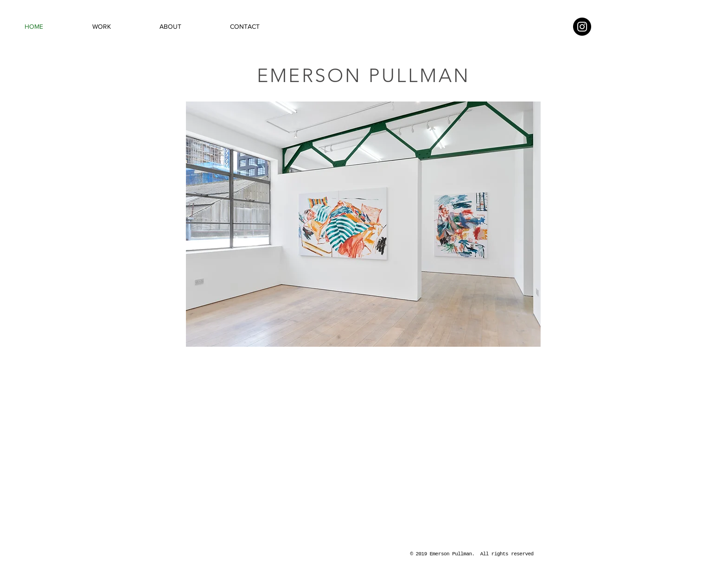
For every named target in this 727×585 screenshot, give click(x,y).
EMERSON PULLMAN (363, 75)
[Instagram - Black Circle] (582, 27)
